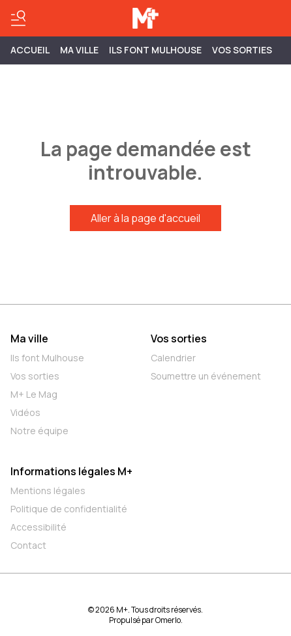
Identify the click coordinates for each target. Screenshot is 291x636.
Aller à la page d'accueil (145, 218)
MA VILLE (79, 50)
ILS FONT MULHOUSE (155, 50)
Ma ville (29, 338)
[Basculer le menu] (18, 18)
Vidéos (25, 412)
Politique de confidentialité (68, 509)
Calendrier (173, 358)
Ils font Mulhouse (47, 358)
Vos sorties (242, 50)
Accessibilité (38, 527)
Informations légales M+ (71, 471)
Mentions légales (47, 490)
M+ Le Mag (33, 394)
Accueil (30, 50)
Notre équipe (39, 430)
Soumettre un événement (206, 376)
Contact (28, 545)
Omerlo (168, 620)
